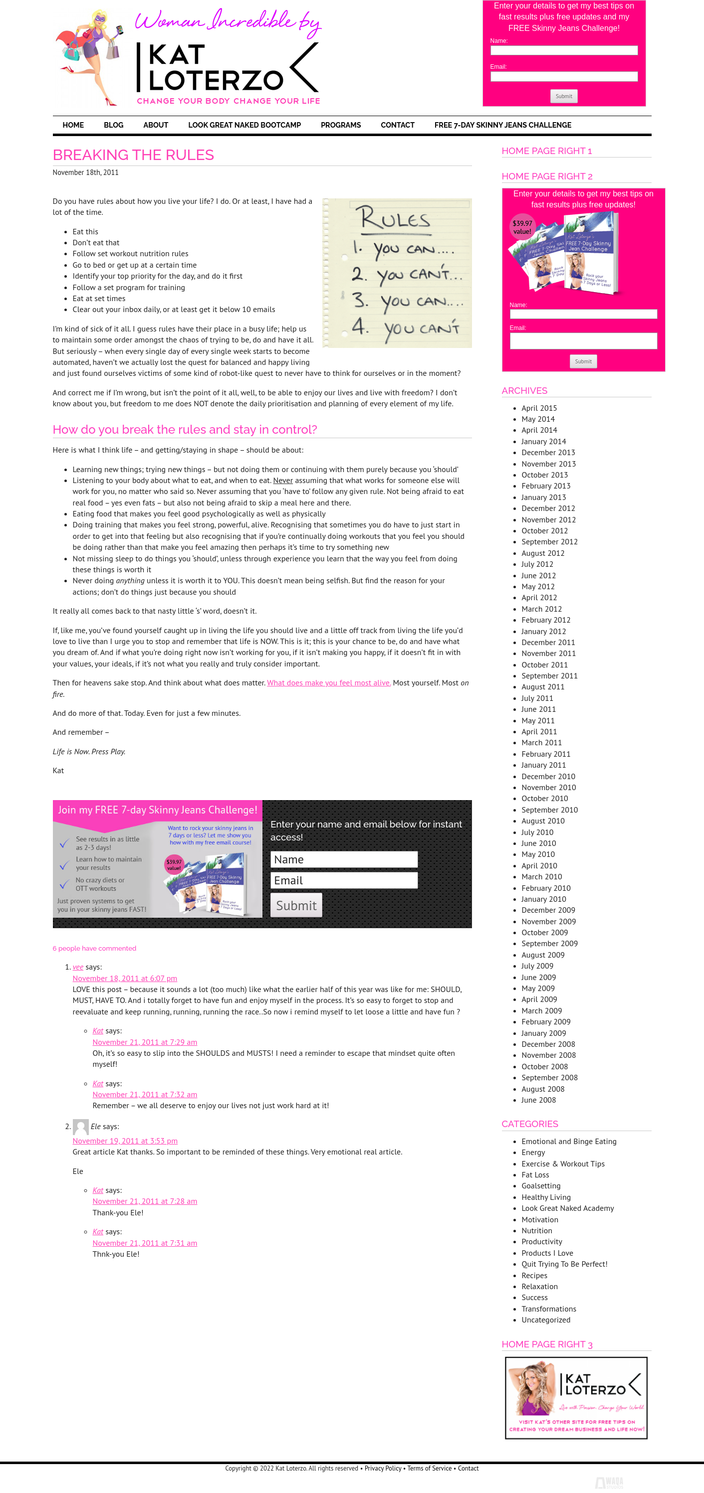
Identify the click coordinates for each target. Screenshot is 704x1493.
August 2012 (543, 553)
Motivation (540, 1219)
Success (535, 1297)
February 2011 (546, 754)
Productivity (542, 1241)
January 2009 (544, 1033)
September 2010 (550, 810)
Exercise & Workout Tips (563, 1163)
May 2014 (538, 419)
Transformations (549, 1309)
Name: (499, 40)
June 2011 (539, 709)
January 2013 (544, 497)
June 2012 (539, 575)
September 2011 (550, 675)
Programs (341, 125)
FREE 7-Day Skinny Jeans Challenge (503, 125)
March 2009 (542, 1010)
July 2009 (538, 966)
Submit (564, 96)
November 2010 (549, 787)
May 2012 (538, 586)
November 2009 (549, 921)
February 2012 (546, 620)
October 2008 (545, 1066)
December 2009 (549, 910)
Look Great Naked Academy (568, 1208)
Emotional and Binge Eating (569, 1141)
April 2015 (540, 408)
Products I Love (548, 1253)
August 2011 (543, 686)
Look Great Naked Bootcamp (245, 125)
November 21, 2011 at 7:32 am (145, 1094)
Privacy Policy (383, 1468)
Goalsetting (541, 1185)
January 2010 (544, 899)
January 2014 (544, 441)
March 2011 (542, 742)
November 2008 (549, 1055)
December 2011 (549, 642)
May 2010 (538, 854)
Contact (398, 125)
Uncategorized (546, 1320)
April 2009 (540, 999)
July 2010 (538, 832)
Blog (113, 125)
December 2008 (549, 1044)
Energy (533, 1152)
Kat (98, 1030)
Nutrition (537, 1230)
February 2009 (546, 1021)
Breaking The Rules (134, 155)
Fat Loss (535, 1174)
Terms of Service (430, 1468)
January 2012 (544, 631)
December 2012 (549, 508)
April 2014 (540, 430)
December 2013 (549, 452)
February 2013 (546, 486)
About (155, 125)
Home (73, 125)
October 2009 (545, 932)
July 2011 (538, 698)
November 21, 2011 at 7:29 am (145, 1042)
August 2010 (543, 821)
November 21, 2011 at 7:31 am (145, 1243)
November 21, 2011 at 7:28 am (145, 1201)
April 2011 (540, 731)
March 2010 (542, 876)
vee (78, 967)
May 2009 (538, 988)
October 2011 (545, 664)
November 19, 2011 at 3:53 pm (125, 1141)
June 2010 (539, 843)
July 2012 (538, 564)
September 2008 (550, 1077)
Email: (498, 66)
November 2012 (549, 519)
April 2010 (540, 865)
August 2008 (543, 1089)
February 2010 (546, 888)
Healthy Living (546, 1197)
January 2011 (544, 765)
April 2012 (540, 597)
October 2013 (545, 475)
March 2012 (542, 609)
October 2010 (545, 798)
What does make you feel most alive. (329, 682)
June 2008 (539, 1100)
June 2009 (539, 977)
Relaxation (540, 1286)
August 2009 (543, 955)
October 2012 (545, 530)
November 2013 (549, 464)
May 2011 (538, 720)
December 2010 (549, 776)
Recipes (535, 1275)
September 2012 (550, 541)
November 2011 (549, 653)
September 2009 (550, 943)
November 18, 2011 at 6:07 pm (125, 978)
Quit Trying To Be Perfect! (565, 1264)
